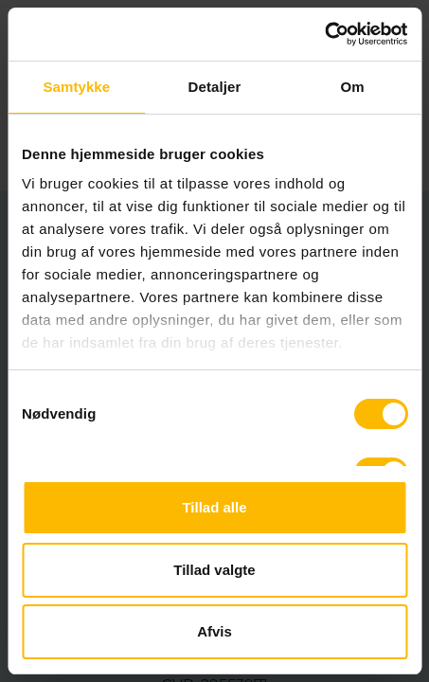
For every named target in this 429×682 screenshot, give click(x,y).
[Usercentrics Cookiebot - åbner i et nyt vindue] (324, 34)
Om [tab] (353, 87)
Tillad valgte (214, 570)
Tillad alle (214, 507)
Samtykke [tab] (76, 87)
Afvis (214, 631)
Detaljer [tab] (214, 87)
